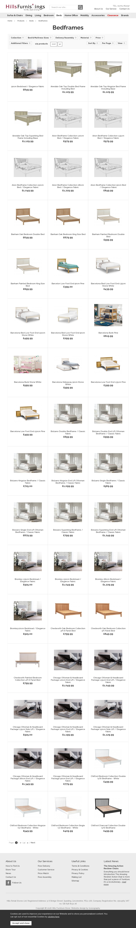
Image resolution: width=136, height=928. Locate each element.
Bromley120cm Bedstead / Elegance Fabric (27, 629)
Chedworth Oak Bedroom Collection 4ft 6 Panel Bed (68, 629)
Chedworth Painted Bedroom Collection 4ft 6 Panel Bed (28, 679)
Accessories (97, 15)
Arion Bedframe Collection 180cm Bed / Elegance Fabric (68, 186)
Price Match (43, 873)
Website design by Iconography (85, 908)
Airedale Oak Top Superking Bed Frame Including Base (27, 137)
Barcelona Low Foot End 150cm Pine (27, 431)
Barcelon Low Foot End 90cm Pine (68, 284)
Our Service (111, 9)
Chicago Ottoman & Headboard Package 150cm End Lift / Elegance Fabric (68, 729)
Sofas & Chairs (16, 15)
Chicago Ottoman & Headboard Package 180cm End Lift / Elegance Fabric (28, 778)
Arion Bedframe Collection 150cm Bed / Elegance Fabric (28, 186)
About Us (98, 9)
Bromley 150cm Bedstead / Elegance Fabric (68, 580)
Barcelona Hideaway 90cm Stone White (68, 383)
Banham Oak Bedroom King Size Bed (68, 234)
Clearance (111, 15)
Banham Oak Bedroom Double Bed (27, 234)
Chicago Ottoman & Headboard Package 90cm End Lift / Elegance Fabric (68, 778)
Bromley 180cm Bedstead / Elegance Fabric (108, 580)
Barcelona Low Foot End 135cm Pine (108, 382)
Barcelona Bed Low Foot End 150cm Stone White (27, 334)
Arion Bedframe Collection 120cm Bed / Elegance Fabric (68, 137)
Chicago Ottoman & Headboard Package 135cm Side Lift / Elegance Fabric (27, 729)
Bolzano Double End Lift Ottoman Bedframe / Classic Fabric (108, 432)
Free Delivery (44, 866)
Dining (29, 15)
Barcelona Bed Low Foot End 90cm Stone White (68, 334)
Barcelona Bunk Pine (108, 333)
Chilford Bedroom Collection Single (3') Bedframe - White (68, 826)
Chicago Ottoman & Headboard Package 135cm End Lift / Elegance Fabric (108, 680)
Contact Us (124, 9)
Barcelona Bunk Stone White (27, 382)
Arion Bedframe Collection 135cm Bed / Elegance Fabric (108, 137)
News (8, 873)
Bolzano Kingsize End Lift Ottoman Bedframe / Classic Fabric (67, 482)
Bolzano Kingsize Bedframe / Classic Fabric (27, 482)
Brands (123, 15)
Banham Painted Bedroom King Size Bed (28, 285)
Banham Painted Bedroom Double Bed (108, 235)
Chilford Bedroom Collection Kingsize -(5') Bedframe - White (28, 826)
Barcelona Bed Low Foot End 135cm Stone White (108, 285)
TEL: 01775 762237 (121, 6)
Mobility (84, 15)
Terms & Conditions (80, 866)
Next (33, 843)
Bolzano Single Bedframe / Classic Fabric (108, 482)
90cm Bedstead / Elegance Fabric (27, 86)
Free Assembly (45, 877)
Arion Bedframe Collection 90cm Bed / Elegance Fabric (108, 186)
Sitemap (75, 881)
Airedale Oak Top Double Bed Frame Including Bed (68, 87)
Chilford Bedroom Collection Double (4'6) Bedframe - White (108, 777)
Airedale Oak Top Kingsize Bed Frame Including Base (108, 87)
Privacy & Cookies (80, 869)
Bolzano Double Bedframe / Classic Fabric (68, 432)
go (60, 44)
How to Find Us (13, 866)
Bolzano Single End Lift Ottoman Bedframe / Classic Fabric (27, 531)
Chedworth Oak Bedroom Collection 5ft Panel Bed (108, 629)
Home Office (71, 15)
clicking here (53, 917)
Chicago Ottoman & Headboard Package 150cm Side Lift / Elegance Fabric (108, 729)
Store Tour (11, 869)
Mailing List (77, 877)
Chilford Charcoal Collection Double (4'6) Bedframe (108, 826)
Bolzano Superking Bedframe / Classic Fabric (68, 531)
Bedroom (49, 15)
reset (54, 44)
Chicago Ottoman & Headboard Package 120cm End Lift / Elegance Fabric (68, 680)
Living (38, 15)
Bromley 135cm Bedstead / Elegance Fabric (28, 580)
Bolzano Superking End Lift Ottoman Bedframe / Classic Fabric (108, 531)
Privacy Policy (78, 873)
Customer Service (46, 869)
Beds (59, 15)
